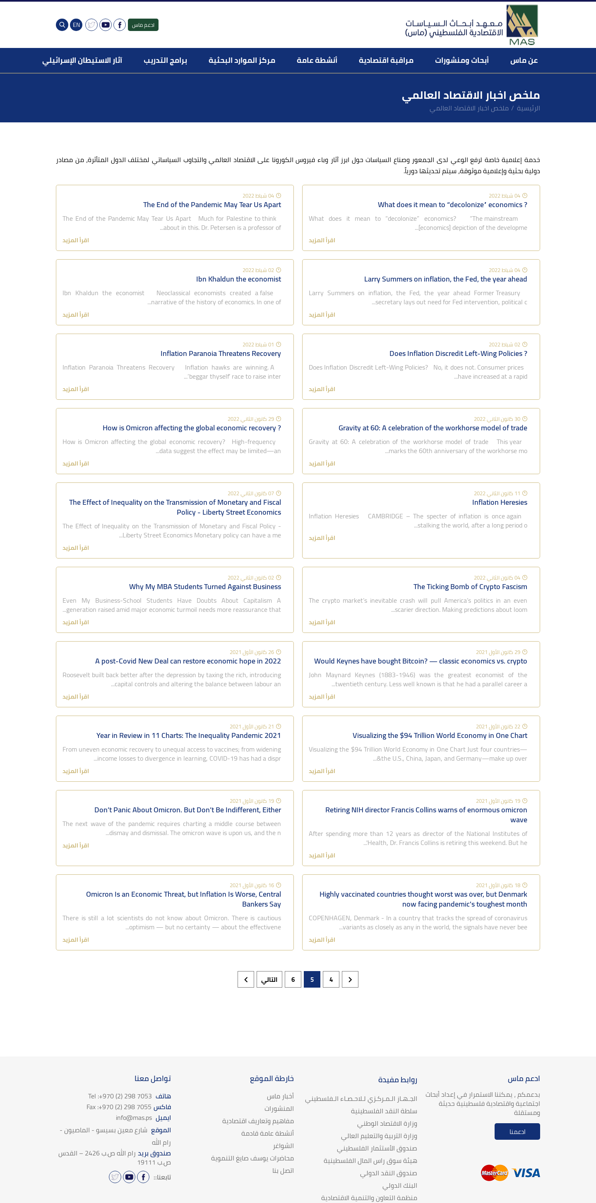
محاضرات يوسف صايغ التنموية (252, 1158)
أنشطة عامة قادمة (267, 1133)
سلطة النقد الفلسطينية (384, 1111)
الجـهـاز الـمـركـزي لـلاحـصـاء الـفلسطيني (361, 1098)
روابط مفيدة (397, 1079)
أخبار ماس (280, 1096)
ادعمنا (517, 1132)
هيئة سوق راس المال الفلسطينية (370, 1160)
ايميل (143, 1117)
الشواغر (283, 1145)
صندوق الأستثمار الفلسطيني (377, 1148)
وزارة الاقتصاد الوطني (387, 1123)
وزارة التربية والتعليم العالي (379, 1135)
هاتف (129, 1096)
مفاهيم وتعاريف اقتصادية (258, 1121)
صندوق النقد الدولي (388, 1173)
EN (76, 24)
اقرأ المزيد (322, 240)
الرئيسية (528, 108)
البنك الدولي (399, 1185)
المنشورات (279, 1108)
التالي (269, 980)
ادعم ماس (143, 25)
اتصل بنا (283, 1170)
